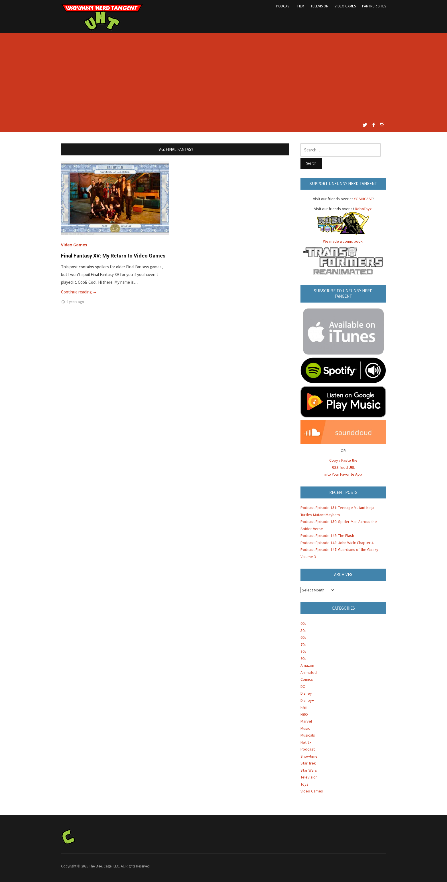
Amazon (307, 665)
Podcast (283, 6)
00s (303, 623)
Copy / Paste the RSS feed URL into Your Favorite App (343, 467)
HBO (304, 714)
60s (303, 637)
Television (319, 6)
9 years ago (75, 301)
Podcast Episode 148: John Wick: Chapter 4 (336, 542)
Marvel (306, 721)
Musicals (307, 735)
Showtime (309, 756)
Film (300, 6)
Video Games (345, 6)
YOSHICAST (363, 198)
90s (303, 658)
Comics (306, 679)
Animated (308, 672)
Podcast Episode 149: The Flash (327, 535)
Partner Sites (374, 6)
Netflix (305, 742)
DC (302, 686)
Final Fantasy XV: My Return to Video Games (113, 256)
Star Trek (308, 763)
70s (303, 644)
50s (303, 630)
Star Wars (308, 770)
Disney (306, 693)
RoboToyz (363, 208)
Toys (304, 784)
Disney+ (307, 700)
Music (305, 728)
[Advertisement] (223, 78)
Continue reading (79, 292)
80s (303, 651)
